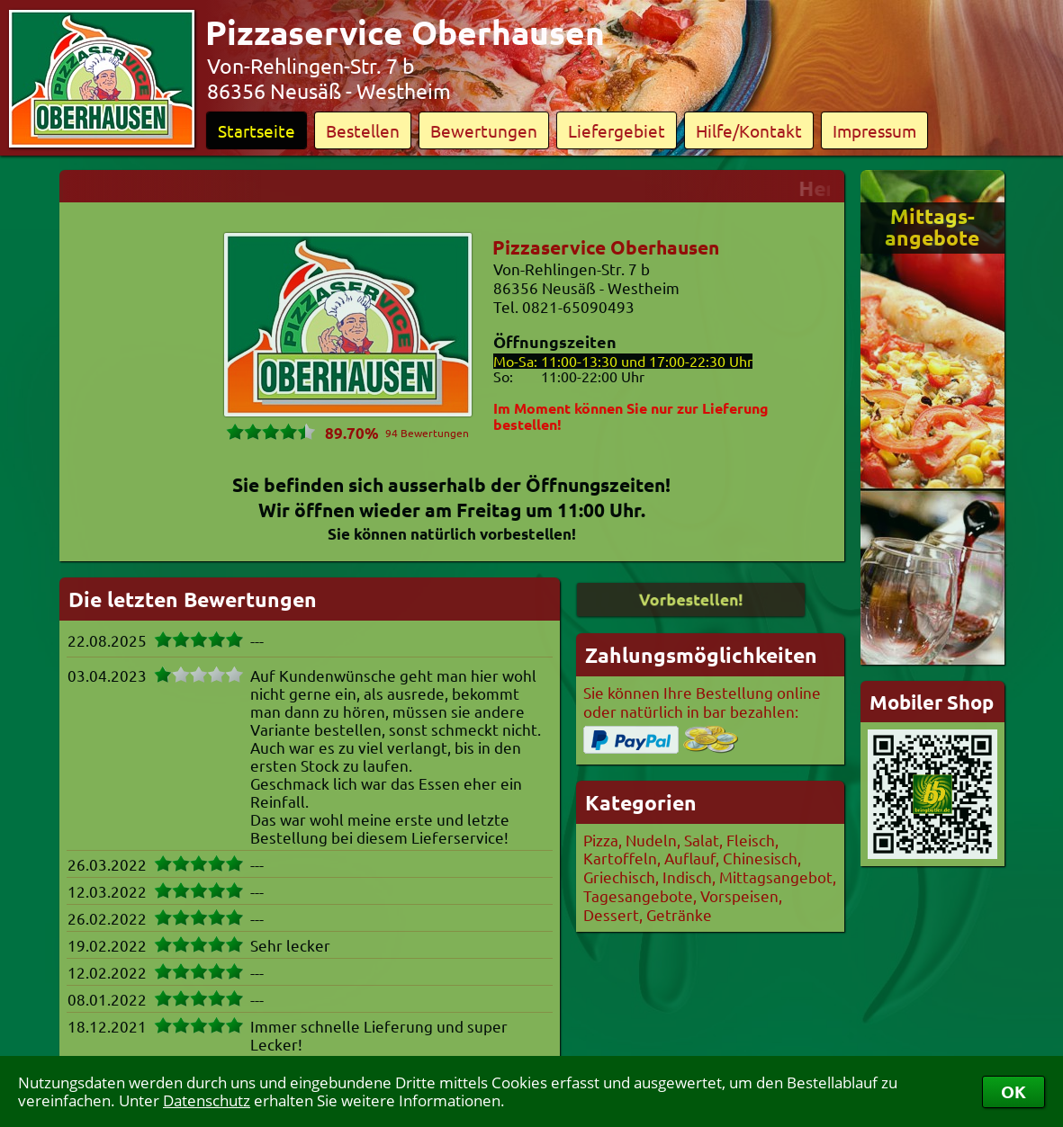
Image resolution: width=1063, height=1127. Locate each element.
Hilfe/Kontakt (749, 130)
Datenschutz (206, 1100)
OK (1013, 1091)
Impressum (874, 130)
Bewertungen (483, 130)
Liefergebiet (616, 130)
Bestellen (363, 130)
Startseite (256, 130)
